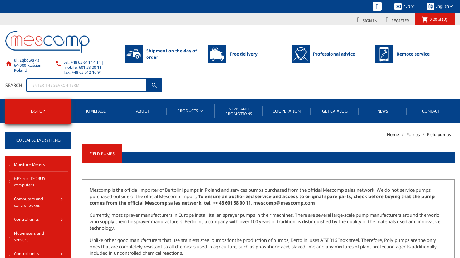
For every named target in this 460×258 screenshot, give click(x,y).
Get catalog (335, 111)
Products (190, 111)
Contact (431, 111)
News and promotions (238, 111)
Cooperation (287, 111)
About (142, 111)
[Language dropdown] (445, 6)
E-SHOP (38, 111)
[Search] (94, 85)
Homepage (95, 111)
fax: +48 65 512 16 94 (83, 72)
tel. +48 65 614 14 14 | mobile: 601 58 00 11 (84, 64)
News (382, 111)
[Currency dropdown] (409, 6)
